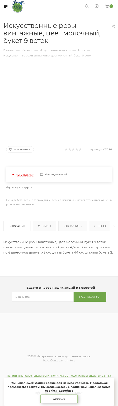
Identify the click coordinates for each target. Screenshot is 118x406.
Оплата (100, 226)
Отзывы (44, 226)
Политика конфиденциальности (28, 375)
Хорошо (59, 399)
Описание (17, 226)
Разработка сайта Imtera (59, 360)
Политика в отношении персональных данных (81, 375)
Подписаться (90, 296)
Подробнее (64, 390)
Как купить (73, 226)
